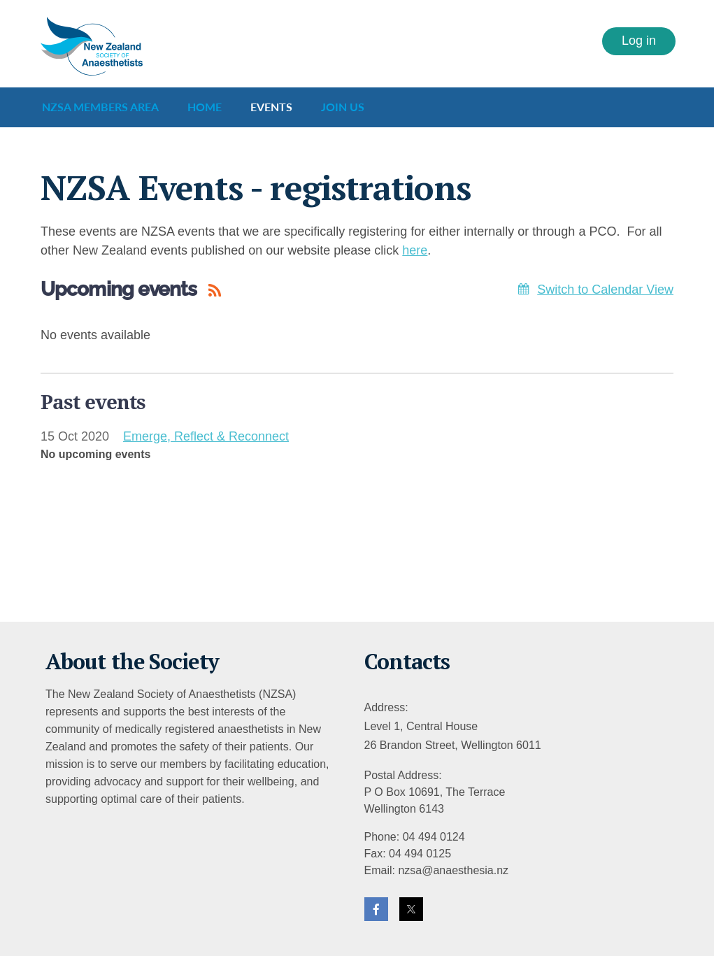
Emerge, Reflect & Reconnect (206, 436)
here (414, 250)
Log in (639, 41)
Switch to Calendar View (605, 290)
